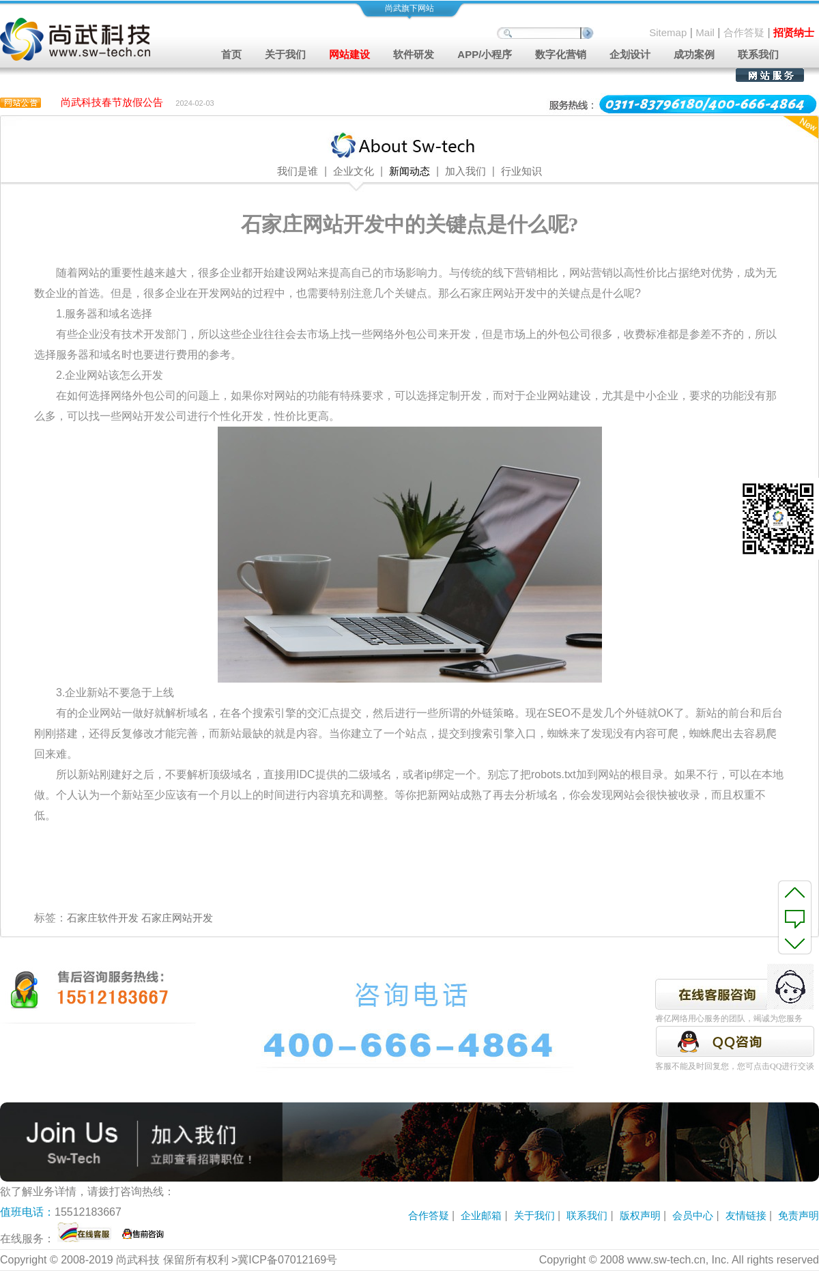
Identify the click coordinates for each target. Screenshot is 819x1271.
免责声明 (798, 1215)
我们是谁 (297, 171)
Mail (705, 32)
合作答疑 (743, 32)
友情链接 (745, 1215)
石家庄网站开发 (177, 918)
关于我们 (534, 1215)
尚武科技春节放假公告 (112, 103)
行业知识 (521, 171)
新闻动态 (409, 171)
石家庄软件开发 (103, 918)
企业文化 (353, 171)
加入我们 (465, 171)
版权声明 (640, 1215)
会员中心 (692, 1215)
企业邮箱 (481, 1215)
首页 (231, 54)
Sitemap (668, 32)
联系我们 (758, 54)
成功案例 (694, 54)
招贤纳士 (793, 32)
